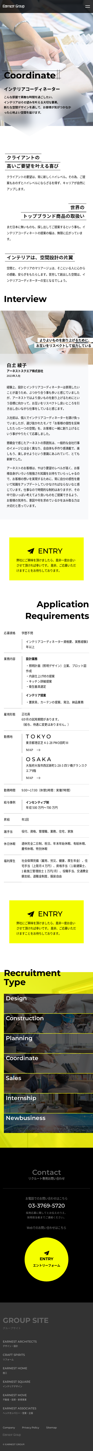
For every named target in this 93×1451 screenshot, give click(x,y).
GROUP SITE (26, 1324)
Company (9, 1427)
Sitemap (51, 1427)
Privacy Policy (30, 1427)
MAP (33, 750)
